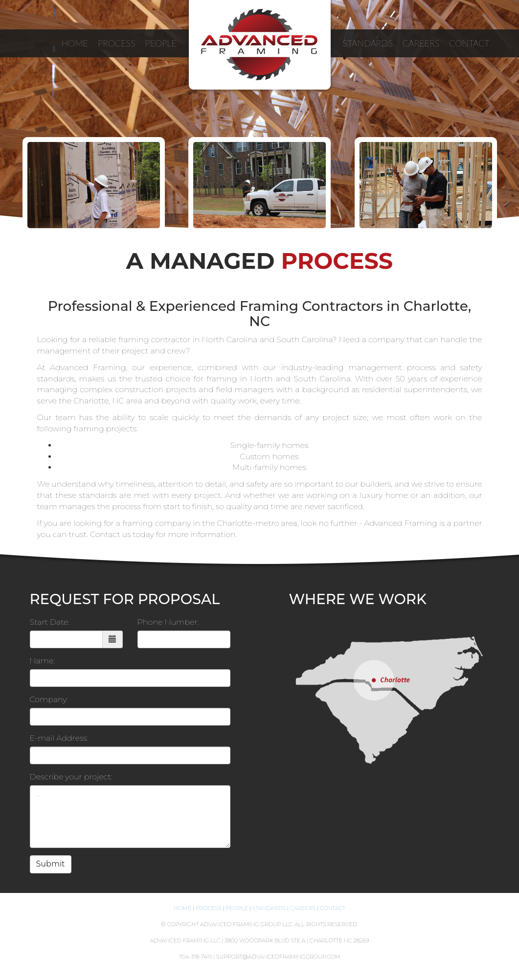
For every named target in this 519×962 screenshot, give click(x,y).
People (237, 908)
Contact (332, 908)
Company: (49, 699)
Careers (303, 908)
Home (182, 908)
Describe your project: (71, 776)
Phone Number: (168, 622)
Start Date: (50, 622)
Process (209, 908)
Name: (42, 660)
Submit (50, 863)
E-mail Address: (59, 738)
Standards (269, 908)
